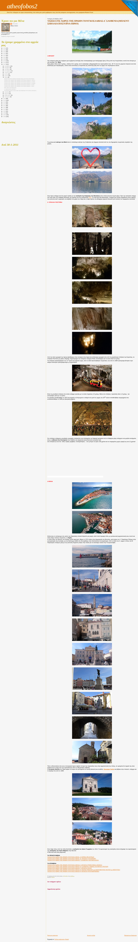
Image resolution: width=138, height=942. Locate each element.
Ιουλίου (6, 74)
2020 (4, 59)
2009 (4, 111)
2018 (4, 62)
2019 (4, 61)
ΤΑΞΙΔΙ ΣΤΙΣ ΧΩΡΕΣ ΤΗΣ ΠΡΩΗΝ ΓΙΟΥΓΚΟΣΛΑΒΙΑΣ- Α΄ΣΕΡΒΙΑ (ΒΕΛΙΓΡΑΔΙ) (70, 857)
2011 (4, 107)
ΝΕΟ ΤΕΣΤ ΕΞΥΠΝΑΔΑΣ (10, 87)
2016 (4, 98)
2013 (4, 104)
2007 (4, 114)
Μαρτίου (6, 93)
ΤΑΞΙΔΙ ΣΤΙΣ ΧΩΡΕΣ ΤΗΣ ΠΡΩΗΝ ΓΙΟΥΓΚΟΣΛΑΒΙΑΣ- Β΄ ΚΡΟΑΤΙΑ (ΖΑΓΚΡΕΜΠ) (71, 858)
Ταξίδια (53, 877)
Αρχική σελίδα (91, 935)
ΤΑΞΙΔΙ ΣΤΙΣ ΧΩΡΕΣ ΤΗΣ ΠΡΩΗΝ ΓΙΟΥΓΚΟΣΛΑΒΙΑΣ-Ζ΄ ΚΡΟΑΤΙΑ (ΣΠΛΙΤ (69, 868)
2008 (4, 113)
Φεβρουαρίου (7, 95)
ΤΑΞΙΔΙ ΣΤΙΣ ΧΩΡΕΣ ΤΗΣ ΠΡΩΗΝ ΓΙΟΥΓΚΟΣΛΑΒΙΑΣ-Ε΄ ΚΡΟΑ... (20, 80)
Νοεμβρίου (7, 67)
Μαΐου (6, 77)
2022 (4, 55)
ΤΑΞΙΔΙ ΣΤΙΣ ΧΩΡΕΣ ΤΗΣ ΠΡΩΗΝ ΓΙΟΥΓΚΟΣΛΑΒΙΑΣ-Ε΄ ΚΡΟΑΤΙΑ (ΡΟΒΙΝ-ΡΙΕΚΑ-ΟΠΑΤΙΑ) (74, 865)
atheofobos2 (22, 6)
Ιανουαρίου (7, 96)
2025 (4, 50)
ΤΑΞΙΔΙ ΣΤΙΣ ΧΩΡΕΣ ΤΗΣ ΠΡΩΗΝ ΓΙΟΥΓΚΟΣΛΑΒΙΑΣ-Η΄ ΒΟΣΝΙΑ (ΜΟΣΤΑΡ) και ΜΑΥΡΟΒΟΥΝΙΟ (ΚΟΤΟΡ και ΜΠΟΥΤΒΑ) (83, 870)
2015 (4, 100)
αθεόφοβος (15, 23)
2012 (4, 105)
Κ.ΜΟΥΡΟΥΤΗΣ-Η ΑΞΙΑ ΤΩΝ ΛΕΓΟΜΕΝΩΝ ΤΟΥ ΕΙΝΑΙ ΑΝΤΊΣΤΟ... (20, 90)
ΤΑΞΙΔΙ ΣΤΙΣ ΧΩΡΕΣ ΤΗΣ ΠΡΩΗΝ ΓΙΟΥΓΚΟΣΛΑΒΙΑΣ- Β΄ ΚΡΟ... (19, 84)
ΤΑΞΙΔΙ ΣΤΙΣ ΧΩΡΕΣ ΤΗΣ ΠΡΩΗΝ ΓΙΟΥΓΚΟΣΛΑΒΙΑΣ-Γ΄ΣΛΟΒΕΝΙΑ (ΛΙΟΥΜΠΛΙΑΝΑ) (73, 860)
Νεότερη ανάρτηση (52, 935)
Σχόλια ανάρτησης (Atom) (62, 939)
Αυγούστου (7, 72)
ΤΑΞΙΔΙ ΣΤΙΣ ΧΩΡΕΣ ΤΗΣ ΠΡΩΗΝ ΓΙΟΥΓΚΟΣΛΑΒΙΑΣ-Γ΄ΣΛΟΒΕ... (20, 83)
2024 (4, 51)
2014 (4, 102)
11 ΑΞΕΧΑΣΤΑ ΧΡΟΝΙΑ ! (10, 89)
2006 (4, 116)
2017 (4, 64)
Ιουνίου (6, 75)
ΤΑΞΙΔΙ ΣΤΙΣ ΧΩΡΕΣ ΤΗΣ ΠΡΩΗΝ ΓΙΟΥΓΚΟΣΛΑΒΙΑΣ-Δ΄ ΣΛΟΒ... (20, 81)
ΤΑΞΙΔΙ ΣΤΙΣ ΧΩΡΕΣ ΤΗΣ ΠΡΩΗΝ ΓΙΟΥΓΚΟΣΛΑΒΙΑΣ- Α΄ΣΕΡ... (19, 86)
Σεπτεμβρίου (7, 71)
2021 (4, 57)
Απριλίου (6, 92)
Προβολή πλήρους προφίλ (8, 36)
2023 (4, 53)
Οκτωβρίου (7, 69)
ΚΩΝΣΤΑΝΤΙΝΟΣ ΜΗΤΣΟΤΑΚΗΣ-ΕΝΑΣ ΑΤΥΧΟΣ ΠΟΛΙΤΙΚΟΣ (19, 78)
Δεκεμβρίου (7, 66)
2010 (4, 109)
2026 (4, 48)
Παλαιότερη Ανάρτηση (130, 935)
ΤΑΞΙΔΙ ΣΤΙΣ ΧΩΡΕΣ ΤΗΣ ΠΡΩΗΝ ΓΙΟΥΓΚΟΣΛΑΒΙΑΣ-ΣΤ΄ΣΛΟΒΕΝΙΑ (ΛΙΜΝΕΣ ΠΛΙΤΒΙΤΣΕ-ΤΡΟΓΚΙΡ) (77, 866)
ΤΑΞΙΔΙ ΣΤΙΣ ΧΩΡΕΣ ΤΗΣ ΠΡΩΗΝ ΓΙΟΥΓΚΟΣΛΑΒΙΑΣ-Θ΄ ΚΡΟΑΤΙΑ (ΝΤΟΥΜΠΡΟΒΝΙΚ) (73, 871)
